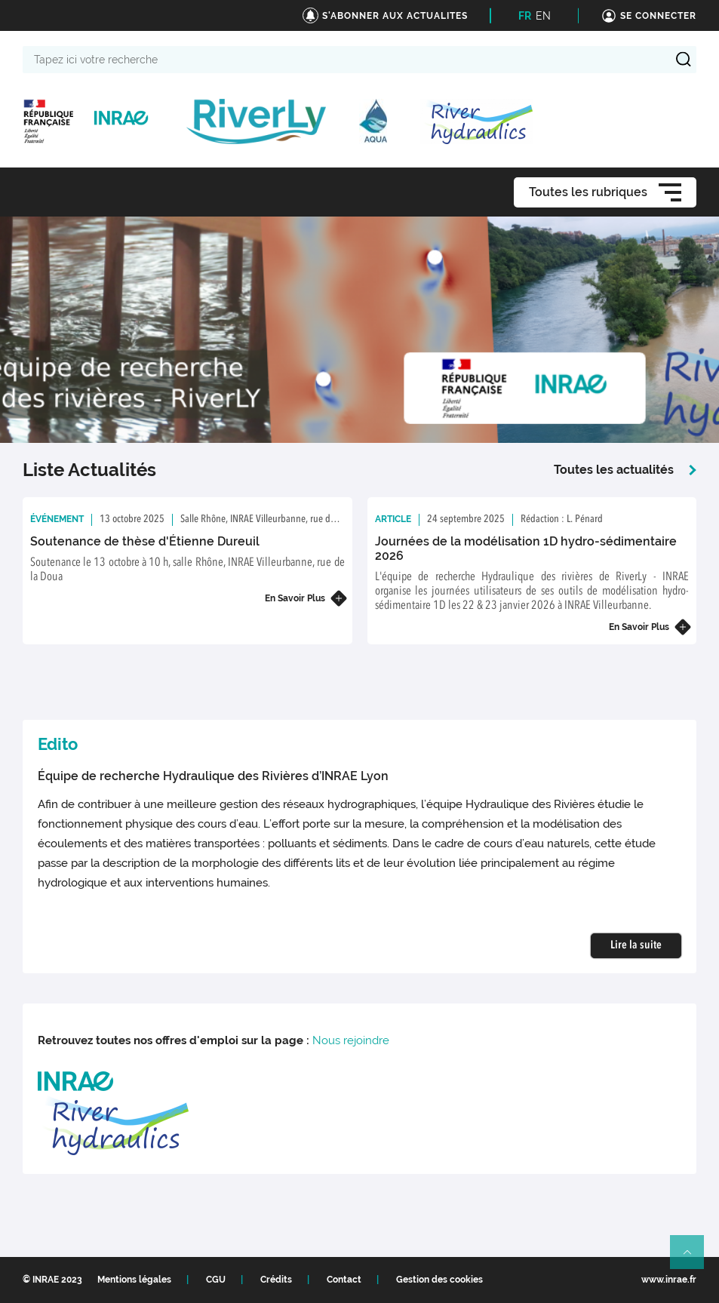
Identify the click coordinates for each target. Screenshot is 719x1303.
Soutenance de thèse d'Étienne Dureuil (145, 541)
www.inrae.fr (668, 1279)
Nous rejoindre (350, 1040)
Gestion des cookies (439, 1279)
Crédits (276, 1279)
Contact (344, 1279)
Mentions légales (134, 1279)
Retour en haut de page (693, 1258)
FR (524, 16)
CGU (216, 1279)
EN (543, 16)
